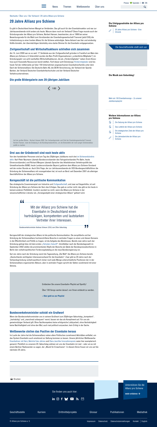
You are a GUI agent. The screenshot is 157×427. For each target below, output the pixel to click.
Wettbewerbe (83, 6)
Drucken (17, 379)
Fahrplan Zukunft (50, 244)
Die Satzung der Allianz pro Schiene (128, 122)
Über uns (99, 6)
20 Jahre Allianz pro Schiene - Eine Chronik (128, 30)
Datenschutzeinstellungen (120, 421)
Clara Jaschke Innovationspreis (62, 341)
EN (146, 3)
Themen (67, 6)
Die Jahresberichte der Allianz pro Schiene (127, 137)
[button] (49, 89)
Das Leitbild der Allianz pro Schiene (128, 127)
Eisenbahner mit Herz (19, 341)
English (144, 421)
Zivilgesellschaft (60, 184)
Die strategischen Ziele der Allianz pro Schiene (129, 131)
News (55, 6)
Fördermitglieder (81, 62)
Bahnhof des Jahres (37, 341)
